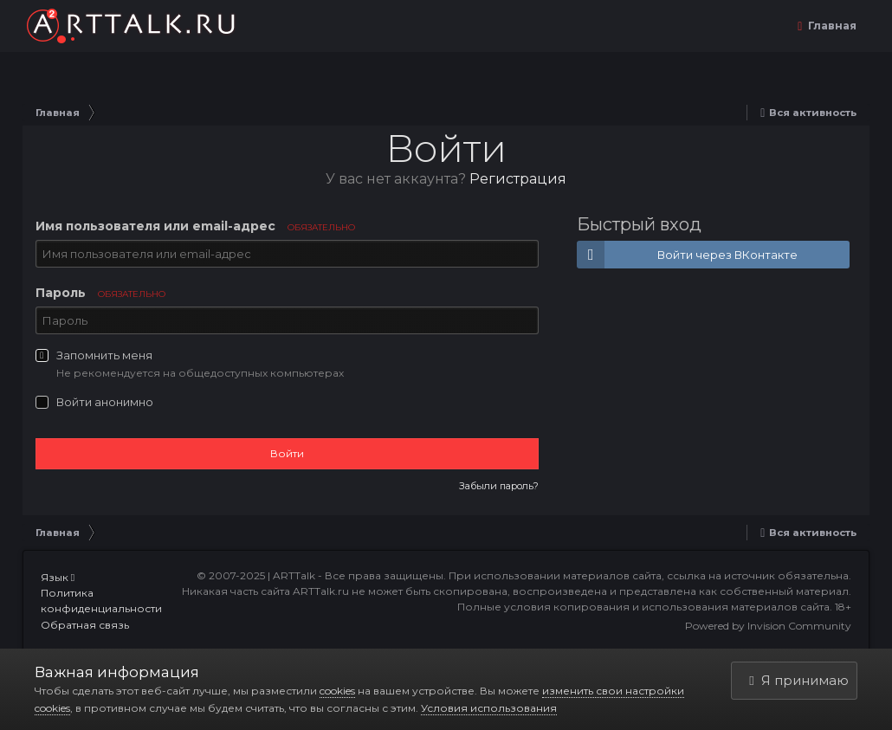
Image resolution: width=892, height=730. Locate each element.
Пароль (100, 292)
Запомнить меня (104, 355)
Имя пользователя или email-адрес (195, 226)
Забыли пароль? (499, 486)
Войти (287, 453)
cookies (337, 690)
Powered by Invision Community (768, 625)
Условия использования (489, 707)
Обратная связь (85, 624)
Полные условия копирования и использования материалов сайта (643, 606)
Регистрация (517, 179)
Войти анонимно (104, 402)
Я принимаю (798, 680)
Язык (57, 577)
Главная (830, 25)
